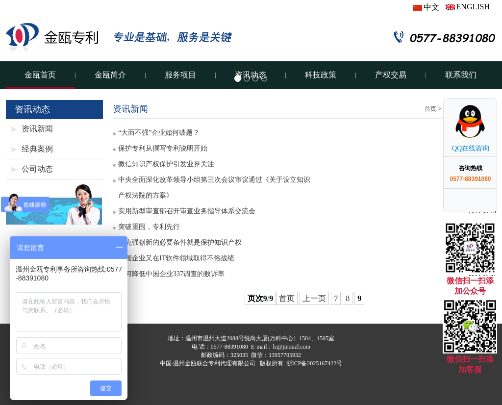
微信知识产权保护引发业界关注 (166, 164)
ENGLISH (468, 6)
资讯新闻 (37, 129)
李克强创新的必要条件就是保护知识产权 (180, 242)
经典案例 (37, 149)
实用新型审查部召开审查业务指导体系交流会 (186, 211)
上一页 (314, 298)
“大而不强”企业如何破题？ (159, 132)
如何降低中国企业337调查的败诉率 (171, 274)
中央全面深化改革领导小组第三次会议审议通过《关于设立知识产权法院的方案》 (214, 187)
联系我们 (461, 75)
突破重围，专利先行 (149, 226)
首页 (430, 108)
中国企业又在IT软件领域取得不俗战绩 (176, 258)
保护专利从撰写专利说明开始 (162, 148)
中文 (426, 7)
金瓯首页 (40, 75)
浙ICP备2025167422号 (314, 363)
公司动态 (37, 169)
